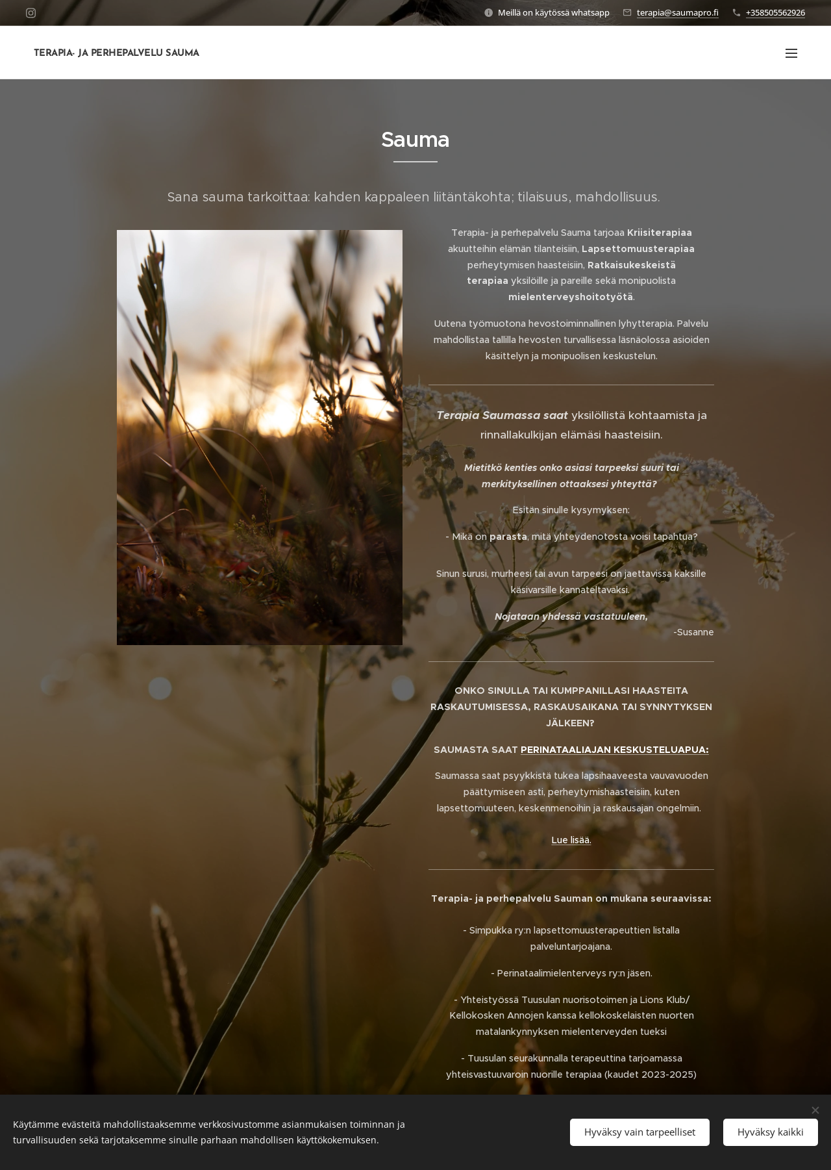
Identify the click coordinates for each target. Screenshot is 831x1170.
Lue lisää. (571, 840)
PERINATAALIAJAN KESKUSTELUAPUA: (615, 750)
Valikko (791, 53)
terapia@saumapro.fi (678, 12)
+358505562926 (775, 12)
